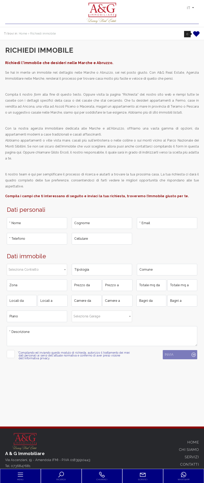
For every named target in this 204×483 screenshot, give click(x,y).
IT (189, 8)
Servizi (192, 457)
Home (193, 442)
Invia (169, 354)
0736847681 (20, 466)
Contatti (189, 464)
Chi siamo (189, 449)
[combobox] (37, 269)
